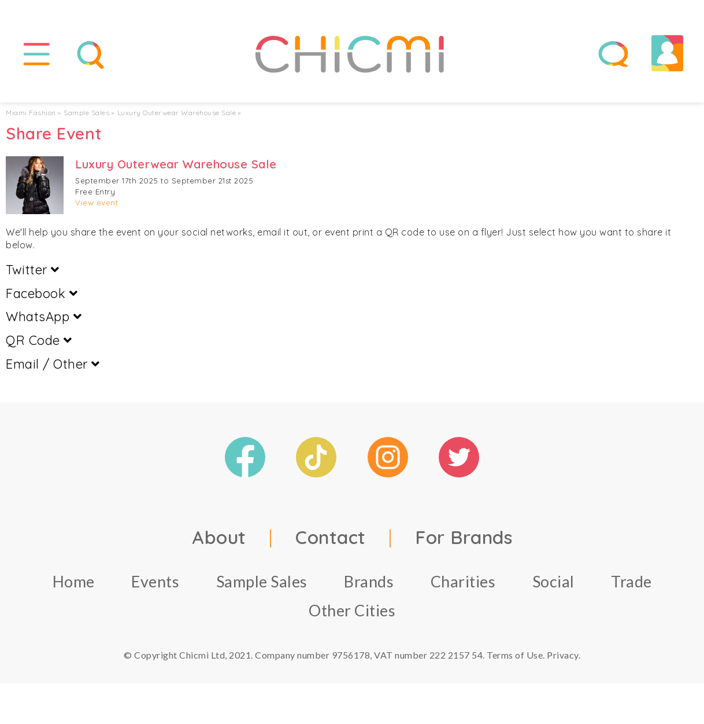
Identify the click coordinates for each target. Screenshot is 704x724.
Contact (330, 537)
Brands (369, 581)
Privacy (563, 654)
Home (74, 581)
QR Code (39, 340)
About (219, 537)
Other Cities (352, 610)
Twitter (33, 270)
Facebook (41, 293)
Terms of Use (515, 654)
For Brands (463, 537)
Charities (463, 581)
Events (155, 581)
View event (96, 202)
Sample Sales (86, 112)
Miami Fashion (31, 112)
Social (553, 581)
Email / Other (53, 364)
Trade (631, 581)
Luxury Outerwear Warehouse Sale (176, 112)
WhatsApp (43, 316)
